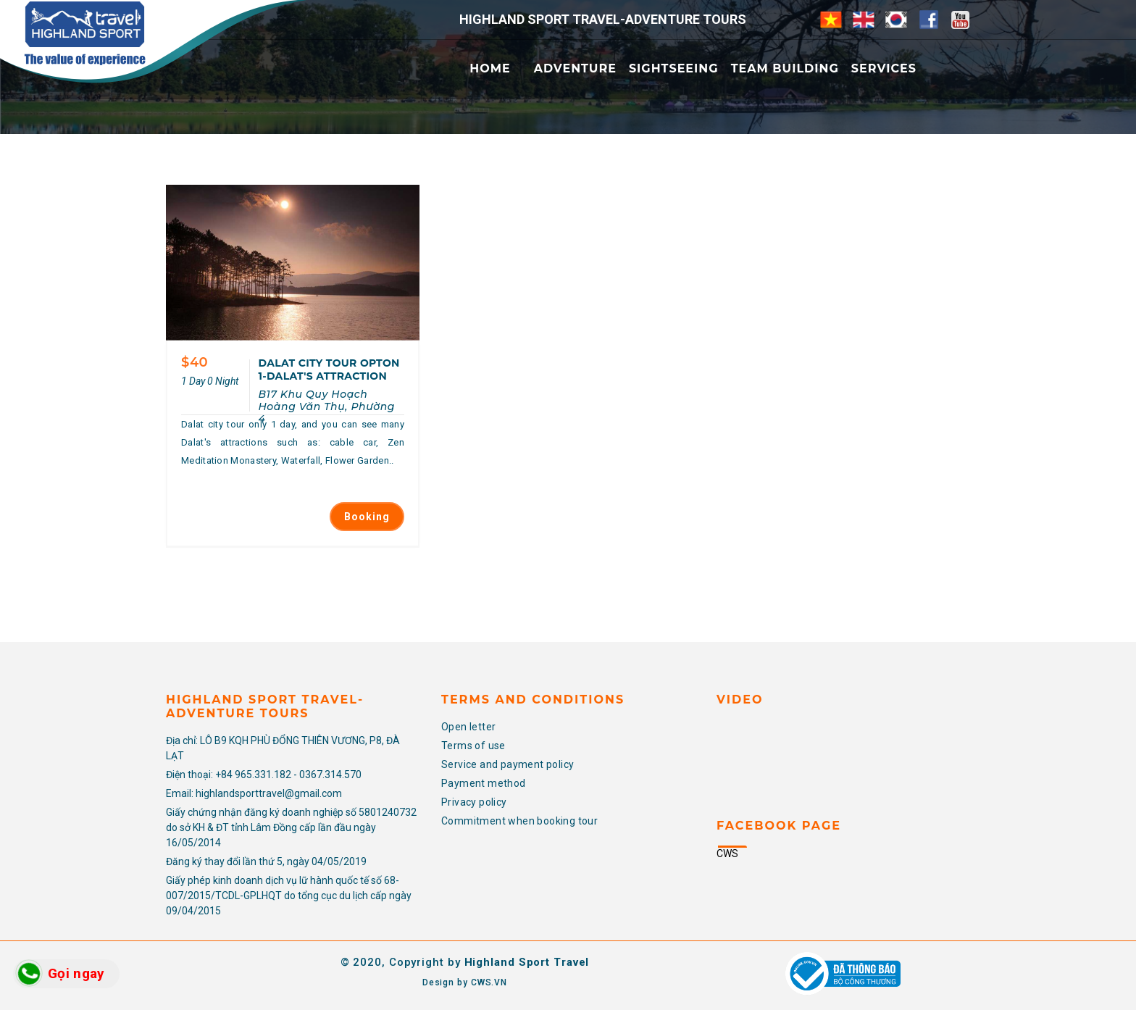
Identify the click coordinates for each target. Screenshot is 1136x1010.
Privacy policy (474, 802)
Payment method (483, 783)
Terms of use (473, 745)
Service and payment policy (507, 764)
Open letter (468, 727)
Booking (367, 516)
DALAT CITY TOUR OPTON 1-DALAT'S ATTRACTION (328, 369)
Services (883, 68)
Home (489, 68)
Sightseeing (674, 68)
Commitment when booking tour (519, 821)
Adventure (575, 68)
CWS (727, 853)
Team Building (785, 68)
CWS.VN (489, 982)
